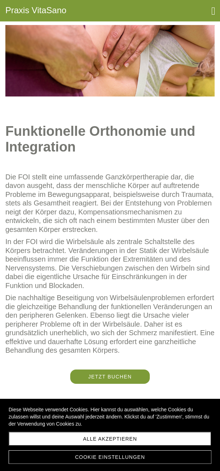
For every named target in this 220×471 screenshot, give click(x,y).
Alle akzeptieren (110, 439)
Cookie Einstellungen (110, 457)
